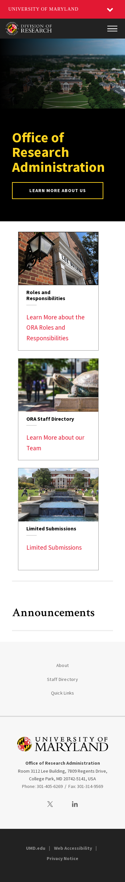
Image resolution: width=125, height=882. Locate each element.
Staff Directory (62, 679)
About (62, 665)
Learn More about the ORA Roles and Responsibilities (55, 327)
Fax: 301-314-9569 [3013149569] (85, 786)
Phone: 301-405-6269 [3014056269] (42, 786)
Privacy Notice (62, 858)
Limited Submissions (54, 547)
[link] (58, 291)
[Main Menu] (112, 28)
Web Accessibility (73, 848)
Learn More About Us (57, 190)
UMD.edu (35, 848)
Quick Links (62, 693)
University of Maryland (43, 9)
